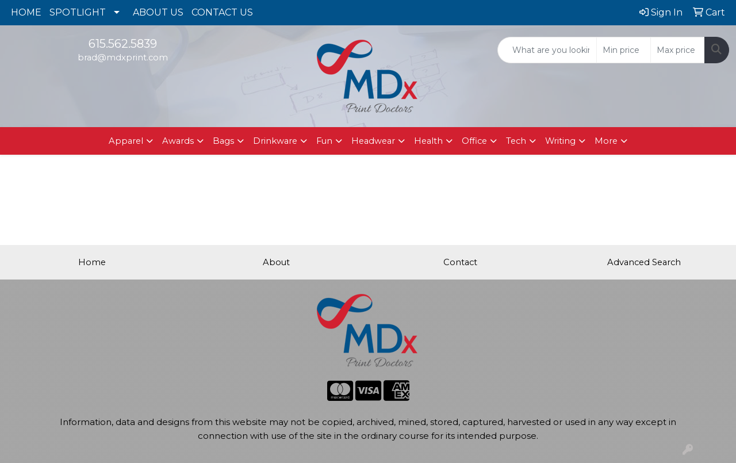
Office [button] (474, 141)
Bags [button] (223, 141)
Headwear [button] (373, 141)
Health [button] (428, 141)
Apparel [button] (126, 141)
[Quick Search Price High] (677, 50)
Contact (460, 262)
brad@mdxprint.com (123, 57)
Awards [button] (178, 141)
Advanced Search (644, 262)
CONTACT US (222, 12)
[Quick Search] (547, 50)
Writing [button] (560, 141)
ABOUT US (158, 12)
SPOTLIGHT (77, 12)
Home (92, 262)
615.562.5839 (123, 44)
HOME (26, 12)
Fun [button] (324, 141)
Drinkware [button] (275, 141)
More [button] (606, 141)
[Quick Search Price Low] (623, 50)
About (276, 262)
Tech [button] (516, 141)
